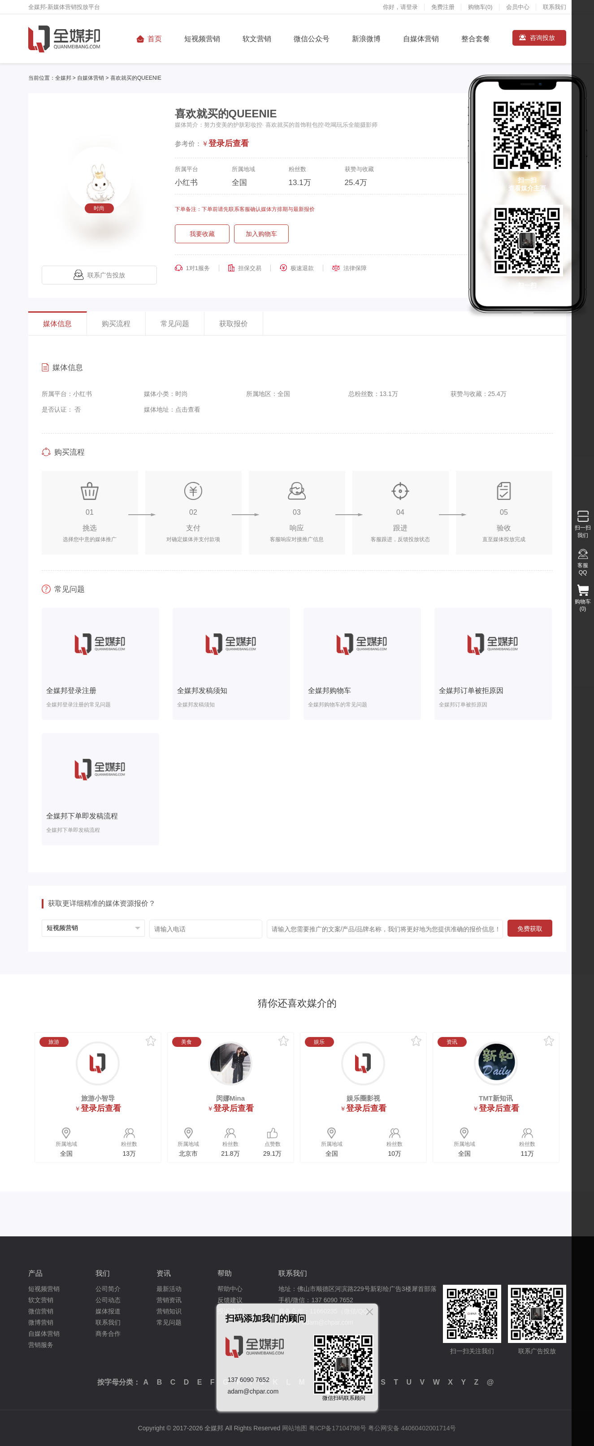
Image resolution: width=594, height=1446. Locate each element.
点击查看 (187, 409)
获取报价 (233, 323)
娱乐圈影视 (363, 1098)
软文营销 (257, 39)
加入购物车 (261, 233)
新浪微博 (366, 39)
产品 (35, 1273)
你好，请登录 (400, 7)
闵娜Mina (230, 1098)
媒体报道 (108, 1311)
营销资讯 (169, 1300)
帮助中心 (230, 1288)
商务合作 (108, 1333)
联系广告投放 (99, 275)
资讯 (163, 1273)
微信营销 (40, 1311)
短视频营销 (202, 39)
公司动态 (108, 1300)
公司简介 (108, 1288)
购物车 (480, 7)
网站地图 (294, 1428)
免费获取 (529, 928)
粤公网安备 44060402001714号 (412, 1428)
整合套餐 (475, 39)
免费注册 (443, 7)
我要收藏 (202, 233)
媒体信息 (57, 323)
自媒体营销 (421, 39)
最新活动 (169, 1288)
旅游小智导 (98, 1098)
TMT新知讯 (496, 1098)
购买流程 (116, 323)
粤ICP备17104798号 (337, 1428)
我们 (102, 1273)
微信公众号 (312, 39)
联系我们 (554, 7)
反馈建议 (230, 1300)
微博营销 (40, 1322)
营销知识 (169, 1311)
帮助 (224, 1273)
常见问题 (174, 323)
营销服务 (40, 1344)
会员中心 (517, 7)
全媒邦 (63, 78)
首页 (154, 39)
